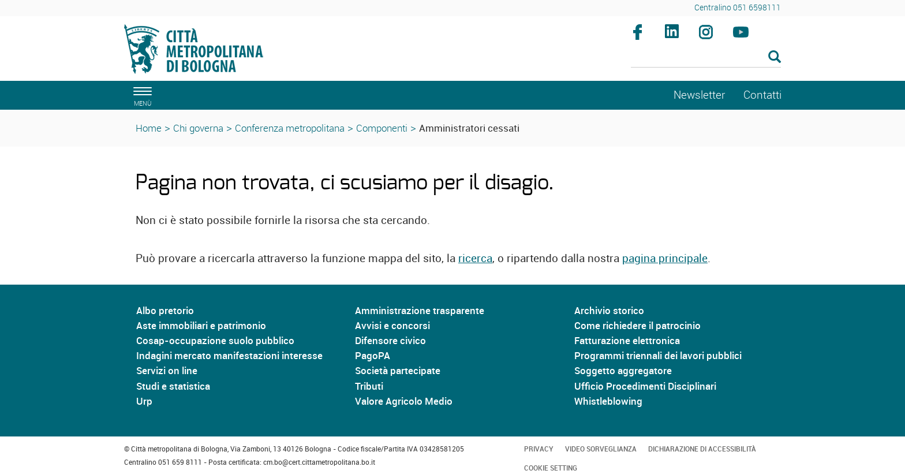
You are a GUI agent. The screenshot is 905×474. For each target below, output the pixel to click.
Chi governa (198, 128)
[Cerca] (706, 58)
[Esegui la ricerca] (774, 57)
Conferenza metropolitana (290, 128)
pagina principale (665, 258)
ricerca (475, 258)
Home (149, 128)
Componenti (381, 128)
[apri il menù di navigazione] (141, 95)
